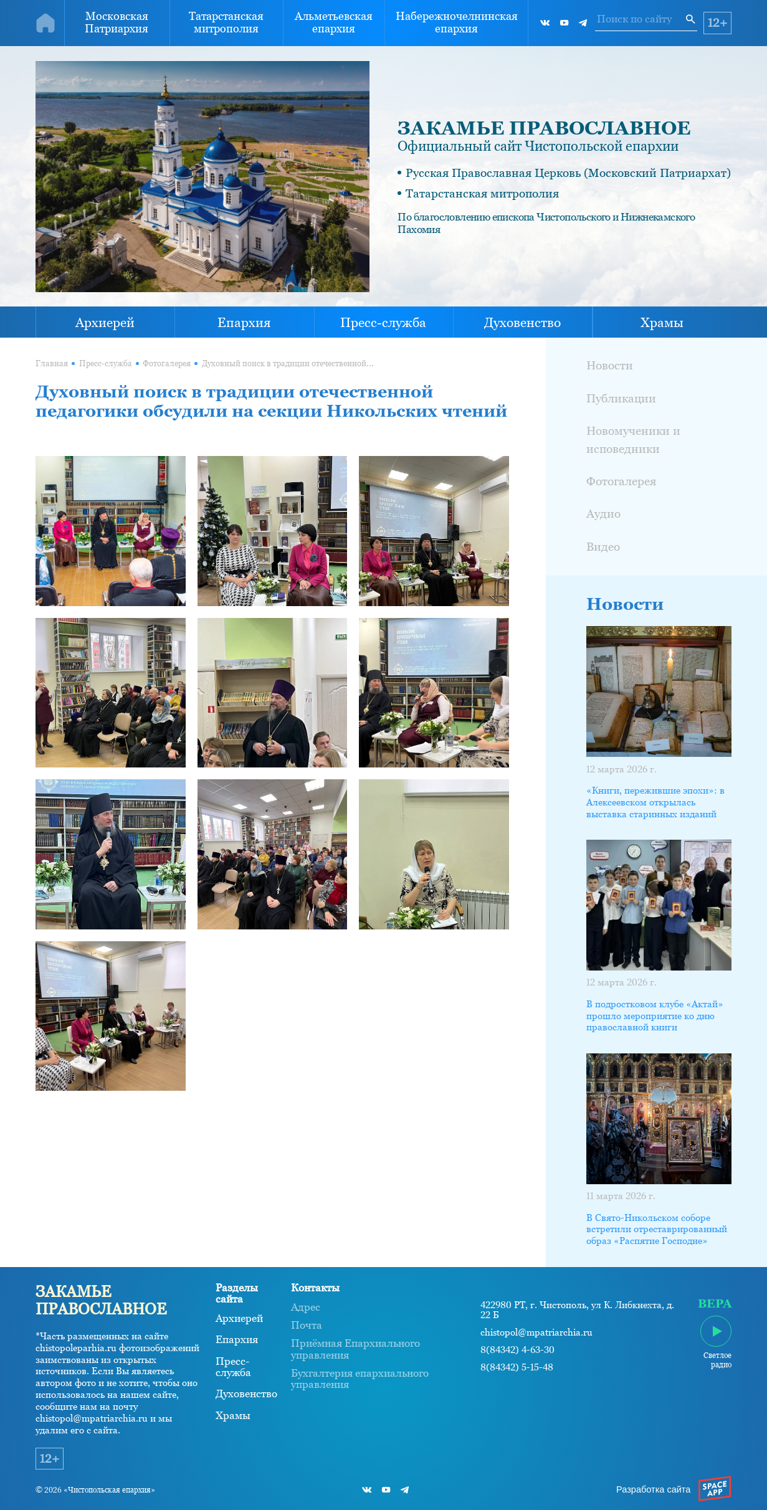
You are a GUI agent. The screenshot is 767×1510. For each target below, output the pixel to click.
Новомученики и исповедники (633, 439)
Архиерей (105, 322)
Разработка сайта (653, 1489)
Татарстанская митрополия (226, 22)
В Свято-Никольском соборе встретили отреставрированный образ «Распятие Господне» (656, 1229)
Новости (609, 365)
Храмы (662, 322)
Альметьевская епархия (334, 22)
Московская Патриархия (116, 22)
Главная (52, 363)
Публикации (621, 398)
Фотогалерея (167, 363)
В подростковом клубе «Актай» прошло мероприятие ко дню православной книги (654, 1016)
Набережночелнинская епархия (457, 22)
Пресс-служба (383, 322)
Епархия (244, 322)
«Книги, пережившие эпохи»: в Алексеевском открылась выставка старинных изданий (655, 802)
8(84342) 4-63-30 (517, 1350)
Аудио (603, 513)
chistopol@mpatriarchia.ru (536, 1332)
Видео (603, 546)
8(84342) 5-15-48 (516, 1367)
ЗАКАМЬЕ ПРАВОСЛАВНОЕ (544, 128)
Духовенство (522, 322)
